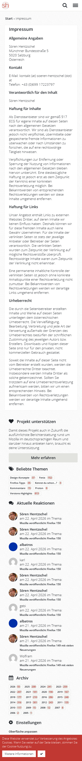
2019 (63, 691)
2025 (30, 686)
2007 (59, 707)
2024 (46, 686)
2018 (16, 697)
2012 (48, 702)
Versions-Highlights (25, 493)
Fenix (46, 477)
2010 (16, 707)
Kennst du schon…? (48, 482)
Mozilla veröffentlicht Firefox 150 (40, 523)
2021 (32, 691)
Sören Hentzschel (33, 514)
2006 (15, 712)
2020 (48, 691)
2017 (32, 697)
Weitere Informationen (19, 754)
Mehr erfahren (43, 457)
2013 (32, 702)
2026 (15, 686)
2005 (28, 712)
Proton (41, 488)
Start (9, 18)
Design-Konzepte (23, 477)
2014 (16, 702)
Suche (65, 5)
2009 (31, 707)
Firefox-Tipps (20, 482)
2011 (63, 702)
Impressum (21, 29)
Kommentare (21, 488)
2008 (45, 707)
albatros (26, 544)
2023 (62, 686)
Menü (75, 3)
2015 (63, 697)
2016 (48, 697)
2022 (16, 691)
